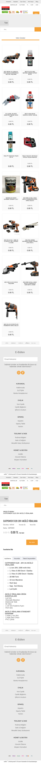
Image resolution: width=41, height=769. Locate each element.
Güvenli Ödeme (20, 457)
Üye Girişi (23, 1)
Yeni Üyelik (20, 404)
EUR (32, 5)
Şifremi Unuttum (20, 410)
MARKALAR (13, 5)
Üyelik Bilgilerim (20, 407)
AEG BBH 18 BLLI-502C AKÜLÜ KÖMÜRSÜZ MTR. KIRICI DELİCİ (29, 199)
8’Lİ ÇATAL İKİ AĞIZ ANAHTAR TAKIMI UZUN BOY (11, 115)
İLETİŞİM (22, 5)
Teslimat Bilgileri (20, 437)
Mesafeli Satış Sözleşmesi (20, 443)
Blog (37, 1)
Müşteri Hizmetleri (20, 460)
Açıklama (7, 558)
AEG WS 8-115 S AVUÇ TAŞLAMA (11, 283)
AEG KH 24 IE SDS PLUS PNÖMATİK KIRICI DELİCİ (11, 325)
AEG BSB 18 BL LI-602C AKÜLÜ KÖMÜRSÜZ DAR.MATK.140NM (30, 283)
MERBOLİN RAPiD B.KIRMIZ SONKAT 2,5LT (11, 198)
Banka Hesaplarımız (21, 393)
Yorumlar (17, 558)
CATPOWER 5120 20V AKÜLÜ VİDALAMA (18, 513)
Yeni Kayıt (30, 1)
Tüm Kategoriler (6, 24)
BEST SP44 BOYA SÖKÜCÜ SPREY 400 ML (30, 114)
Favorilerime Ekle (9, 549)
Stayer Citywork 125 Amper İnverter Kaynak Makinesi (30, 156)
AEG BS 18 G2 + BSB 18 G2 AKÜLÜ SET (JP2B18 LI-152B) (11, 241)
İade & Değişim (20, 440)
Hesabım (8, 1)
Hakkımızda (20, 387)
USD (37, 5)
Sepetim (15, 1)
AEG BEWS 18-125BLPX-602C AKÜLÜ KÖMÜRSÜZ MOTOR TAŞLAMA (11, 73)
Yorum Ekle (32, 525)
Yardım (20, 426)
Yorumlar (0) (22, 525)
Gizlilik (20, 454)
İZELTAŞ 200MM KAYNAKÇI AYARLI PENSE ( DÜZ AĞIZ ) (30, 241)
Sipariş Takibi (20, 424)
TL (27, 5)
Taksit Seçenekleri (29, 558)
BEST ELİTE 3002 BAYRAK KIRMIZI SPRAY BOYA (30, 73)
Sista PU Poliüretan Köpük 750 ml (11, 156)
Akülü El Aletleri (8, 511)
